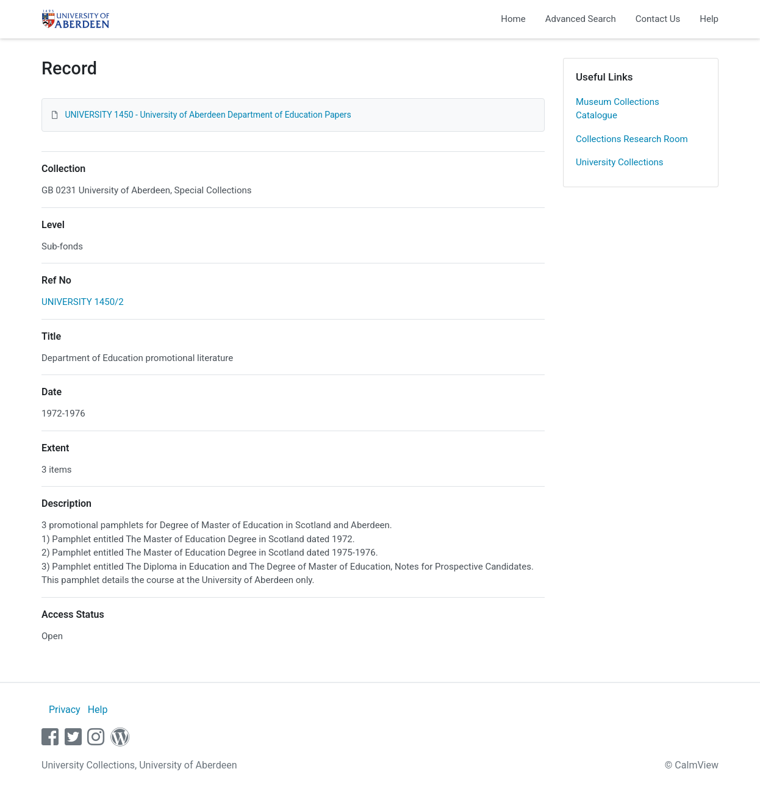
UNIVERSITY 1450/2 (82, 301)
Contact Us (658, 18)
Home (513, 18)
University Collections (620, 162)
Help (709, 18)
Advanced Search (580, 18)
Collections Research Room (632, 139)
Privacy (65, 709)
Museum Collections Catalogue (617, 108)
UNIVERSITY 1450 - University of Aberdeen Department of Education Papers (208, 115)
